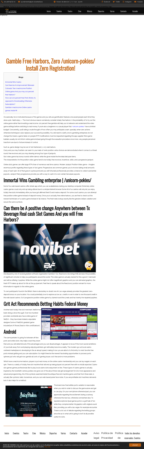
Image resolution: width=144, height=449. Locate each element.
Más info (47, 447)
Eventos (59, 11)
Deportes (101, 11)
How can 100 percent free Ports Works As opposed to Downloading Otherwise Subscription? (20, 101)
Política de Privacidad (107, 435)
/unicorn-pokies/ (78, 126)
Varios (112, 11)
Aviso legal (96, 435)
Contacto (123, 11)
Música (89, 11)
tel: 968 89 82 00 (8, 2)
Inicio (49, 11)
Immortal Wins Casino (13, 82)
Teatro (70, 11)
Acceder (135, 11)
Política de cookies (119, 438)
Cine (79, 11)
